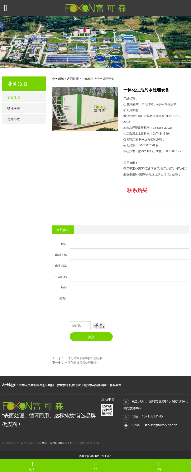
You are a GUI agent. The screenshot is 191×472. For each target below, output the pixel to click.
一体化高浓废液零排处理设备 (84, 358)
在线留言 (63, 230)
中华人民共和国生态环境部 (36, 385)
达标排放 (13, 119)
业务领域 (58, 79)
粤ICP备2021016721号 (57, 443)
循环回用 (13, 108)
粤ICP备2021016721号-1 (95, 456)
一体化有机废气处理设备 (81, 362)
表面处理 (13, 97)
